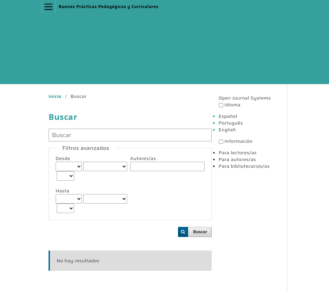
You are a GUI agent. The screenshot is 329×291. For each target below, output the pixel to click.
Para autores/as (237, 159)
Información (239, 141)
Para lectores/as (238, 152)
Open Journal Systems (245, 98)
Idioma (233, 104)
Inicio (55, 96)
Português (231, 123)
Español (228, 116)
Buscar (200, 231)
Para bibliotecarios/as (244, 166)
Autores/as (143, 158)
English (227, 129)
